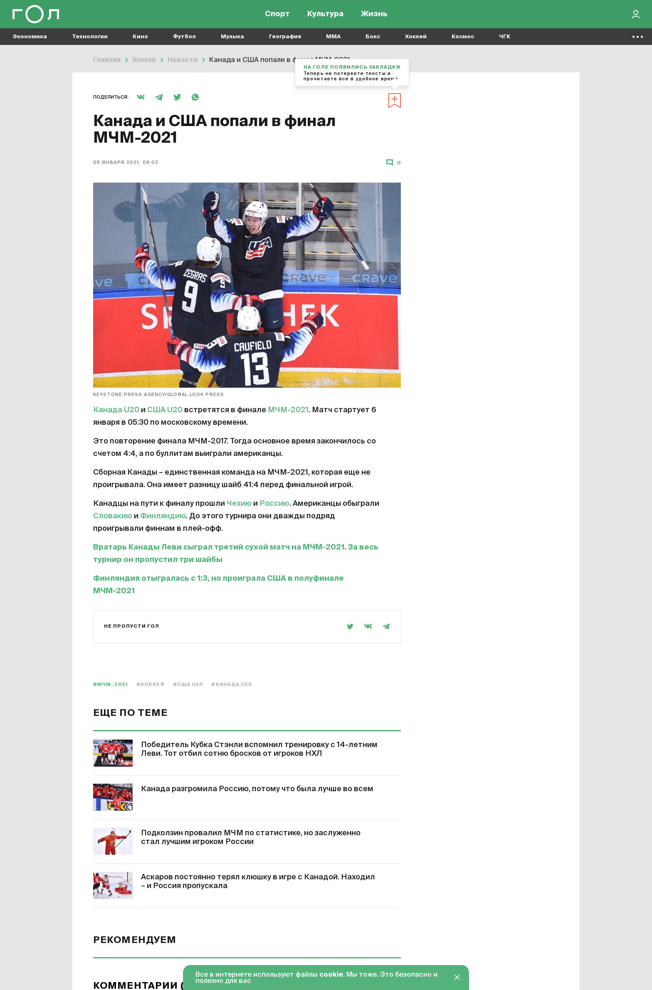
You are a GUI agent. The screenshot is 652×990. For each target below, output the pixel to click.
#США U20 (188, 488)
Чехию (239, 307)
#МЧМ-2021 (110, 488)
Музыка (232, 42)
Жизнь (374, 16)
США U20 (165, 214)
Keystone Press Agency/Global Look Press (158, 198)
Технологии (90, 42)
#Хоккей (150, 488)
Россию (274, 307)
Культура (325, 16)
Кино (140, 42)
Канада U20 (116, 214)
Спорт (277, 16)
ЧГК (505, 42)
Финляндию (163, 320)
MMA (333, 42)
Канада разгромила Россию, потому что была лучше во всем (257, 592)
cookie (331, 975)
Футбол (184, 42)
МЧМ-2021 (288, 214)
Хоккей (416, 42)
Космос (463, 42)
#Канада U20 (231, 488)
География (285, 42)
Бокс (373, 42)
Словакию (112, 320)
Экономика (29, 42)
